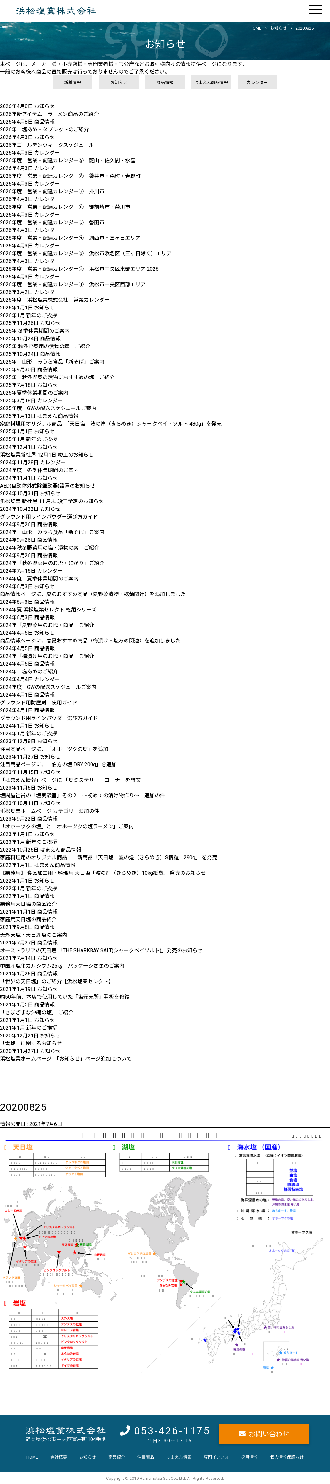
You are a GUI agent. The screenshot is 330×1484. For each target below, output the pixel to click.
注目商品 (145, 1457)
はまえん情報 (178, 1457)
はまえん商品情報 (211, 82)
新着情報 (72, 82)
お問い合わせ (269, 1434)
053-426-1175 (172, 1431)
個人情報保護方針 (287, 1457)
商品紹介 (116, 1457)
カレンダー (257, 82)
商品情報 (165, 82)
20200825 (305, 28)
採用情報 (249, 1457)
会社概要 (58, 1457)
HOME (255, 28)
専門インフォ (216, 1457)
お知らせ (278, 28)
